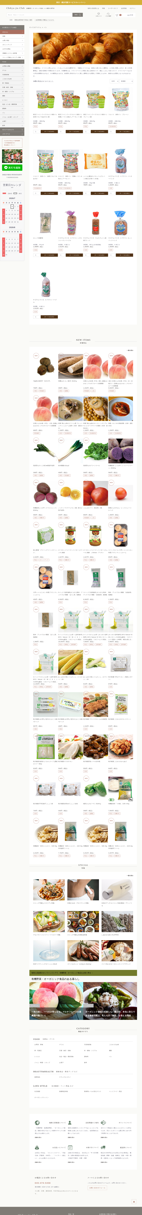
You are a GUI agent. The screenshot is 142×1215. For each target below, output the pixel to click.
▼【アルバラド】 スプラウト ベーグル (44, 270)
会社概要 (102, 1199)
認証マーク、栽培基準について (78, 1191)
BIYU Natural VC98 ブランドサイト (111, 1195)
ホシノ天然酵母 (38, 217)
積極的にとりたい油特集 (10, 53)
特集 (103, 8)
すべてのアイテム (35, 27)
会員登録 (124, 8)
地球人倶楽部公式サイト (107, 1191)
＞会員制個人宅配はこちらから (44, 20)
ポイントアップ (7, 44)
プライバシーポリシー (106, 1186)
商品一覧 (71, 1178)
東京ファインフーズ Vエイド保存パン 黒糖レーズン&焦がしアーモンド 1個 (70, 116)
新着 (4, 36)
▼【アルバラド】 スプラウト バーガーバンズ (120, 167)
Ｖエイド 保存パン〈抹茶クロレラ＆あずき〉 (44, 167)
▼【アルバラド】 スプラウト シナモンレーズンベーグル (70, 218)
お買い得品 (6, 40)
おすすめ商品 (6, 49)
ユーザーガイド (113, 8)
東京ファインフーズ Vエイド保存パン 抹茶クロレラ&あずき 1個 (44, 115)
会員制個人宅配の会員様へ (108, 1178)
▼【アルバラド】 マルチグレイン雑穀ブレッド (95, 218)
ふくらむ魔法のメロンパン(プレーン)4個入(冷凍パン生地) (95, 167)
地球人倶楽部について (75, 1182)
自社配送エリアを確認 (9, 27)
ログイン (132, 8)
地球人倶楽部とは (93, 8)
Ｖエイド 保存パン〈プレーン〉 (119, 114)
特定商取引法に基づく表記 (108, 1182)
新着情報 (71, 1186)
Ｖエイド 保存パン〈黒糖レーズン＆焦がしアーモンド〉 (70, 167)
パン (45, 27)
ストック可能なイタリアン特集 (12, 57)
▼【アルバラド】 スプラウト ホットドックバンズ (120, 218)
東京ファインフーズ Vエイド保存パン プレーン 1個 (95, 115)
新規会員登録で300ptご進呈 (23, 20)
